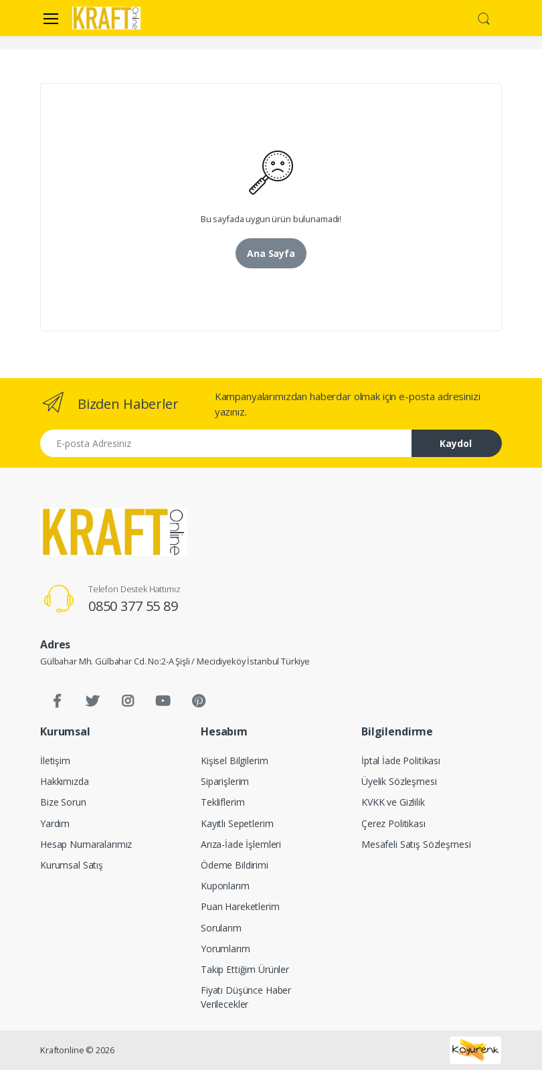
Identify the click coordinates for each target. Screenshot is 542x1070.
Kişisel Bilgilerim (234, 760)
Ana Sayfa (271, 253)
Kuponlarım (225, 885)
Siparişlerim (225, 781)
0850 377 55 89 (133, 606)
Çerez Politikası (393, 823)
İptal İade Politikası (400, 760)
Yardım (55, 823)
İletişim (55, 760)
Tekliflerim (222, 802)
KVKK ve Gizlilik (393, 802)
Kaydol (456, 443)
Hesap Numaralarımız (86, 844)
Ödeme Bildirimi (234, 865)
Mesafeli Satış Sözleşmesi (415, 844)
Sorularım (221, 927)
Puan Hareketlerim (240, 906)
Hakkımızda (64, 781)
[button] (483, 17)
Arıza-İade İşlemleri (241, 844)
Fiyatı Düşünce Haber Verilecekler (246, 997)
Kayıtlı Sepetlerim (237, 823)
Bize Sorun (63, 802)
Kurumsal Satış (71, 865)
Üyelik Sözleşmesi (399, 781)
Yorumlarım (225, 948)
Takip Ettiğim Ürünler (245, 969)
